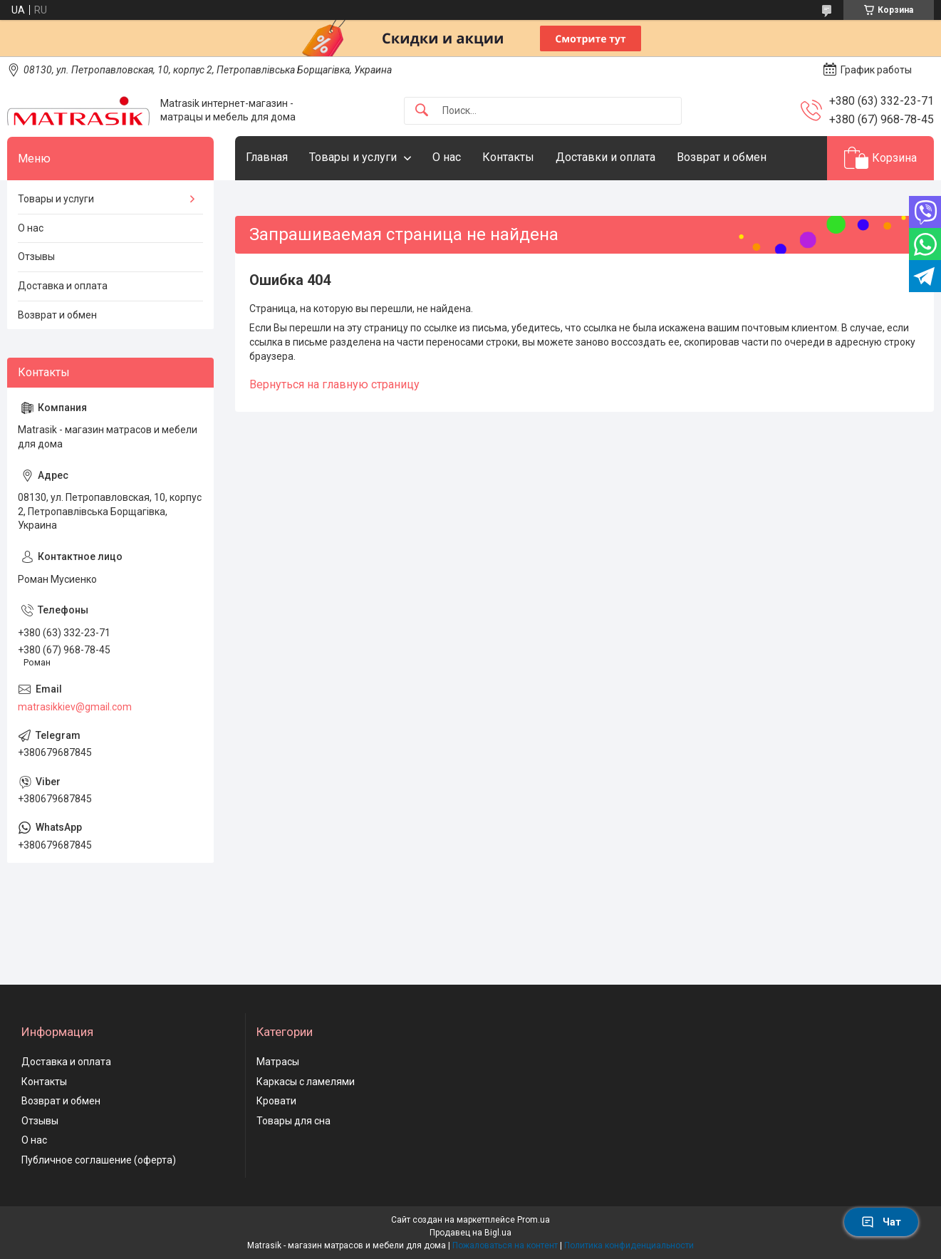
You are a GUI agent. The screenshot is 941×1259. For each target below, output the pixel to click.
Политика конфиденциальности (629, 1245)
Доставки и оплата (605, 157)
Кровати (276, 1101)
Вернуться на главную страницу (334, 384)
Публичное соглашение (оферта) (98, 1160)
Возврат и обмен (721, 157)
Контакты (508, 157)
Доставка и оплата (63, 285)
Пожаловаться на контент (505, 1245)
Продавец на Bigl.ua (470, 1233)
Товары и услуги (353, 157)
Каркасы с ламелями (305, 1081)
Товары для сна (293, 1120)
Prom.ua (533, 1220)
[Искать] (422, 111)
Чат (881, 1222)
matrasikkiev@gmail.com (75, 707)
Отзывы (36, 256)
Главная (267, 157)
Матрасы (277, 1061)
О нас (446, 157)
